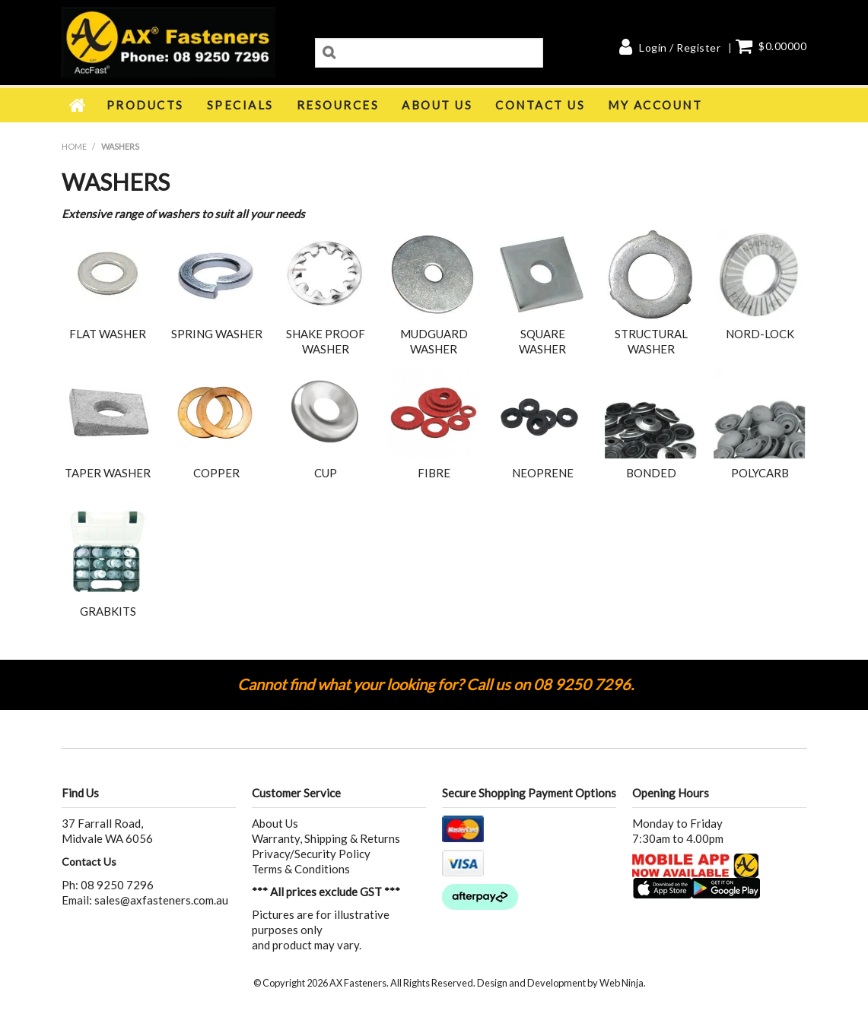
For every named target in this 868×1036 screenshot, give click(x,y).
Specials (240, 105)
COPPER (216, 473)
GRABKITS (108, 611)
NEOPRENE (543, 473)
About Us (437, 105)
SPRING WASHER (216, 334)
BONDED (651, 473)
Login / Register (679, 48)
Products (145, 105)
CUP (325, 473)
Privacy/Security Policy (311, 853)
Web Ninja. (622, 983)
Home (78, 105)
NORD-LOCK (760, 334)
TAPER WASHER (108, 473)
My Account (655, 105)
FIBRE (434, 473)
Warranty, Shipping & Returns (326, 838)
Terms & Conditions (301, 869)
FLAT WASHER (107, 334)
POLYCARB (760, 473)
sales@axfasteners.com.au (161, 900)
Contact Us (540, 105)
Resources (338, 105)
